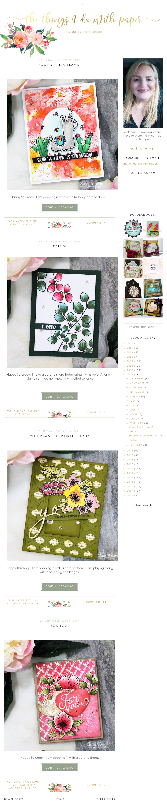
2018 (130, 450)
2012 (130, 477)
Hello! (60, 246)
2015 (130, 464)
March (135, 418)
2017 (130, 455)
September (138, 391)
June (133, 405)
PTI (9, 603)
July (133, 400)
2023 (130, 356)
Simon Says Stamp (26, 781)
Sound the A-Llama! (60, 65)
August (135, 396)
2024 (130, 352)
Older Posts (105, 799)
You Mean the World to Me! (59, 436)
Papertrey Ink (26, 600)
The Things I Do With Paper (140, 163)
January (136, 445)
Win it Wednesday (25, 603)
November (138, 383)
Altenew (20, 410)
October (137, 387)
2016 (130, 459)
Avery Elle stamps (23, 224)
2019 (130, 374)
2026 (130, 343)
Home (60, 799)
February (137, 423)
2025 (130, 347)
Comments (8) (97, 412)
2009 (130, 490)
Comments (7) (97, 222)
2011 (130, 481)
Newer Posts (14, 799)
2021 (130, 365)
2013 (130, 473)
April (134, 414)
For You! (60, 626)
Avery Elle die (26, 221)
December (137, 378)
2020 (130, 370)
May (133, 409)
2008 (130, 495)
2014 (130, 468)
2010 (130, 486)
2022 (130, 361)
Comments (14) (96, 602)
